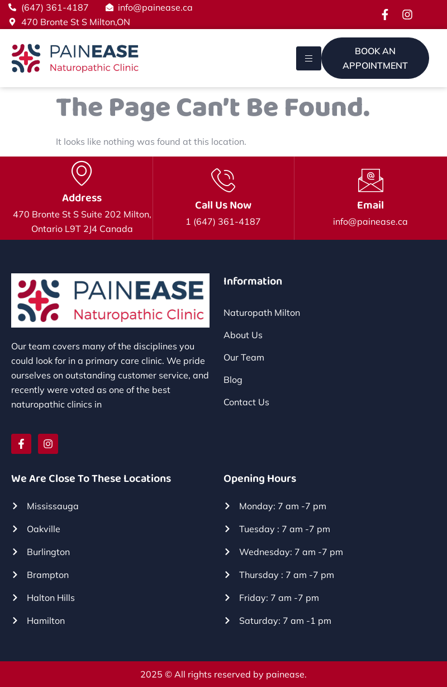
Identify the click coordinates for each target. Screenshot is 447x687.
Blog (233, 379)
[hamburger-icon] (308, 58)
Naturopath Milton (262, 312)
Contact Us (246, 402)
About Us (243, 334)
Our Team (244, 357)
